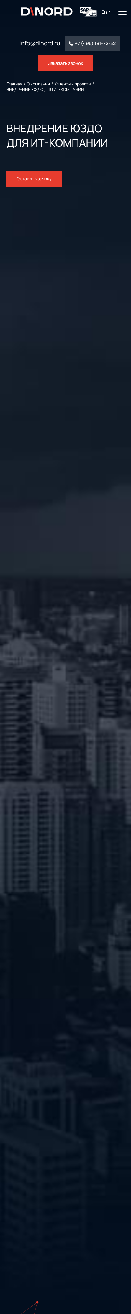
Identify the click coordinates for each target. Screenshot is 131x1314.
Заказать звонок (65, 63)
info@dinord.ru (39, 43)
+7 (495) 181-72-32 (95, 43)
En (103, 12)
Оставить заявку (34, 179)
